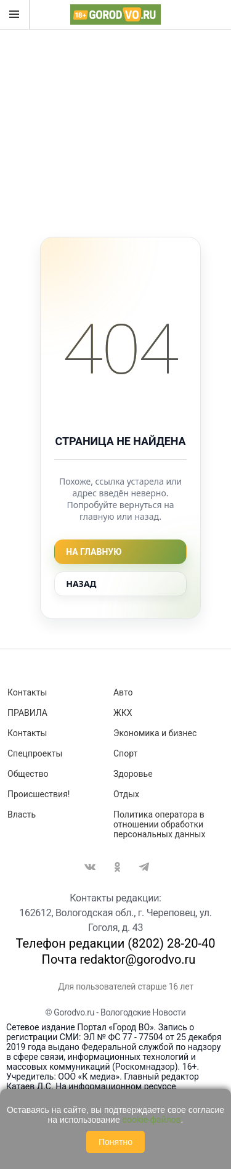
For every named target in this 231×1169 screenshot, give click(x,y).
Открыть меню (14, 14)
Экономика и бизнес (155, 733)
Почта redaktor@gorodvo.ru (119, 959)
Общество (27, 774)
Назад (81, 583)
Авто (123, 692)
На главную (93, 552)
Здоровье (133, 774)
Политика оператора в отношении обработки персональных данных (159, 824)
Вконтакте (90, 867)
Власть (21, 814)
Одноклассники (117, 867)
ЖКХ (122, 713)
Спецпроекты (34, 753)
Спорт (125, 753)
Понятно (115, 1142)
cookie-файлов (152, 1120)
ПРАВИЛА (27, 713)
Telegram (144, 867)
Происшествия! (38, 794)
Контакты (27, 692)
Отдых (126, 794)
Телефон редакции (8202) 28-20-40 (116, 943)
